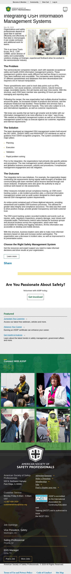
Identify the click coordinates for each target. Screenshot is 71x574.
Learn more (11, 256)
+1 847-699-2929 (11, 502)
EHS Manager (11, 550)
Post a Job (10, 559)
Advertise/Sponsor (44, 475)
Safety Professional (14, 540)
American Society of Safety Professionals (18, 10)
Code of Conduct (44, 572)
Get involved (35, 297)
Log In (55, 2)
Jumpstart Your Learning (14, 319)
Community (34, 2)
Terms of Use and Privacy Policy (18, 572)
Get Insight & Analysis (13, 335)
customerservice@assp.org (15, 505)
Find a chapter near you (46, 487)
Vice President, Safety (15, 530)
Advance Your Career (13, 327)
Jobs (37, 484)
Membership (41, 481)
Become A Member (19, 2)
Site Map (60, 572)
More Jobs (25, 559)
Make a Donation (43, 478)
